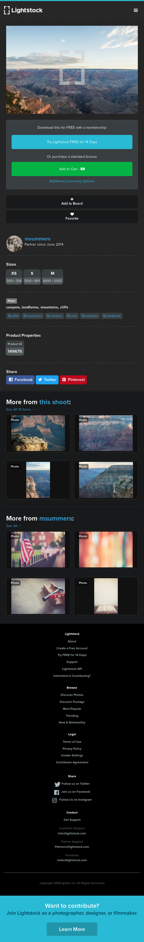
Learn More (72, 929)
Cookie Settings (72, 755)
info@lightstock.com (72, 833)
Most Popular (72, 708)
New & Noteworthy (72, 722)
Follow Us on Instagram (75, 799)
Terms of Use (72, 741)
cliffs (13, 316)
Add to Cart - (72, 169)
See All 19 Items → (21, 409)
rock (72, 316)
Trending (72, 715)
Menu (136, 10)
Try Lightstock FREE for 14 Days (72, 142)
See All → (14, 526)
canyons (54, 316)
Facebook (20, 380)
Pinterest (73, 380)
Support (72, 662)
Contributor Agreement (72, 762)
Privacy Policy (72, 748)
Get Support (72, 819)
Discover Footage (72, 701)
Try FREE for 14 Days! (72, 655)
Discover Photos (72, 695)
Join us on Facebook (75, 791)
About (72, 641)
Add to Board (72, 201)
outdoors (90, 316)
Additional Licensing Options (72, 181)
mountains (33, 316)
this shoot (54, 402)
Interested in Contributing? (72, 675)
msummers (38, 239)
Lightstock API (72, 669)
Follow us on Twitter (76, 783)
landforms (112, 316)
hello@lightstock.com (72, 860)
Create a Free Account (72, 648)
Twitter (47, 380)
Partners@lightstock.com (72, 846)
